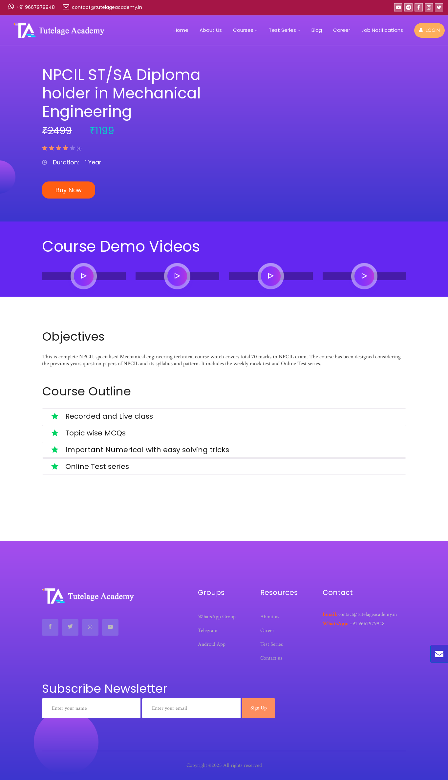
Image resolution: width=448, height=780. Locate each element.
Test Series (284, 30)
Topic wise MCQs (88, 433)
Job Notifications (382, 30)
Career (341, 30)
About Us (211, 30)
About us (269, 616)
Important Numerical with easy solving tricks (140, 450)
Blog (316, 30)
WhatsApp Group (217, 616)
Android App (211, 644)
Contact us (271, 658)
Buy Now (68, 190)
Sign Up (258, 708)
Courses (245, 30)
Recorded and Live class (102, 416)
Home (181, 30)
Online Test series (90, 466)
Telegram (208, 630)
